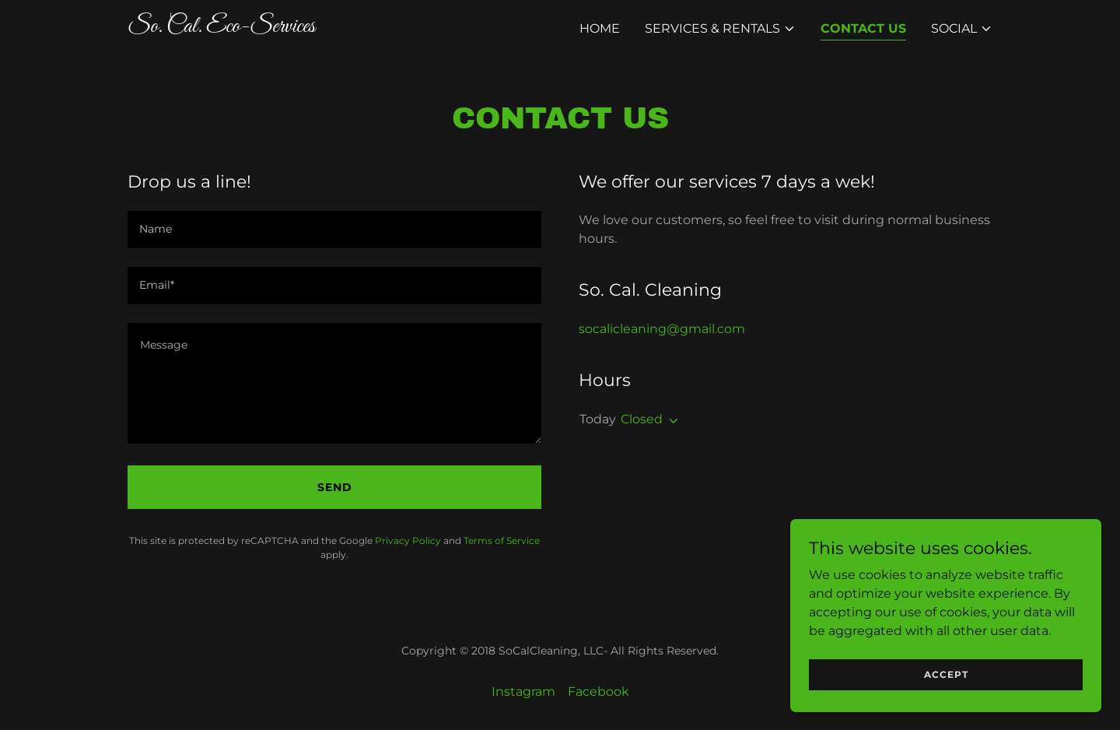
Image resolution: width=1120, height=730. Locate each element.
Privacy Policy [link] (408, 540)
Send (334, 487)
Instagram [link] (523, 691)
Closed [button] (642, 419)
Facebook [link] (598, 691)
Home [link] (599, 28)
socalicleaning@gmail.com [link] (662, 328)
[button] (720, 28)
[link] (279, 27)
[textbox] (334, 229)
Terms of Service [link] (502, 540)
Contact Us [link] (863, 28)
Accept (946, 674)
